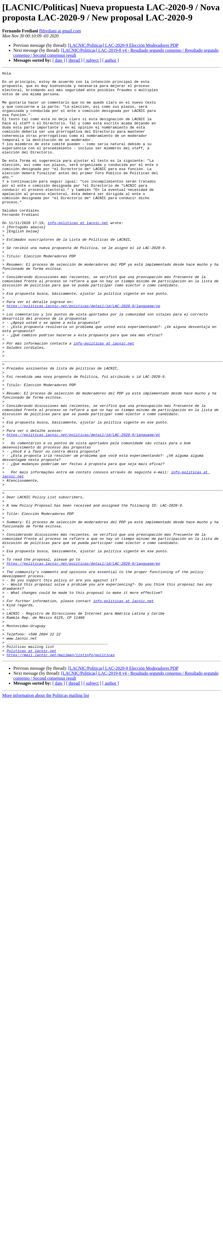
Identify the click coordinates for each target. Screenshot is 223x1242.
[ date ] (58, 60)
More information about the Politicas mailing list (45, 812)
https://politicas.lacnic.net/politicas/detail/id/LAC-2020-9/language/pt (83, 507)
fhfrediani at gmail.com (60, 31)
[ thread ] (74, 60)
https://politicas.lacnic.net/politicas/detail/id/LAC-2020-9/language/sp (83, 353)
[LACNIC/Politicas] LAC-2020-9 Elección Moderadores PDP (123, 45)
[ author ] (110, 60)
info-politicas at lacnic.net (78, 253)
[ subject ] (92, 60)
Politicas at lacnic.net (31, 766)
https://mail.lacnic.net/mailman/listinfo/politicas (61, 771)
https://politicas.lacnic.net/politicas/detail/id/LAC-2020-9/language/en (83, 662)
